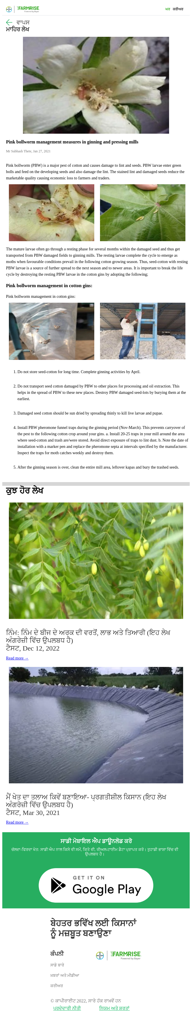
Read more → (17, 658)
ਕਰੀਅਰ (178, 9)
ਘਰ (167, 9)
